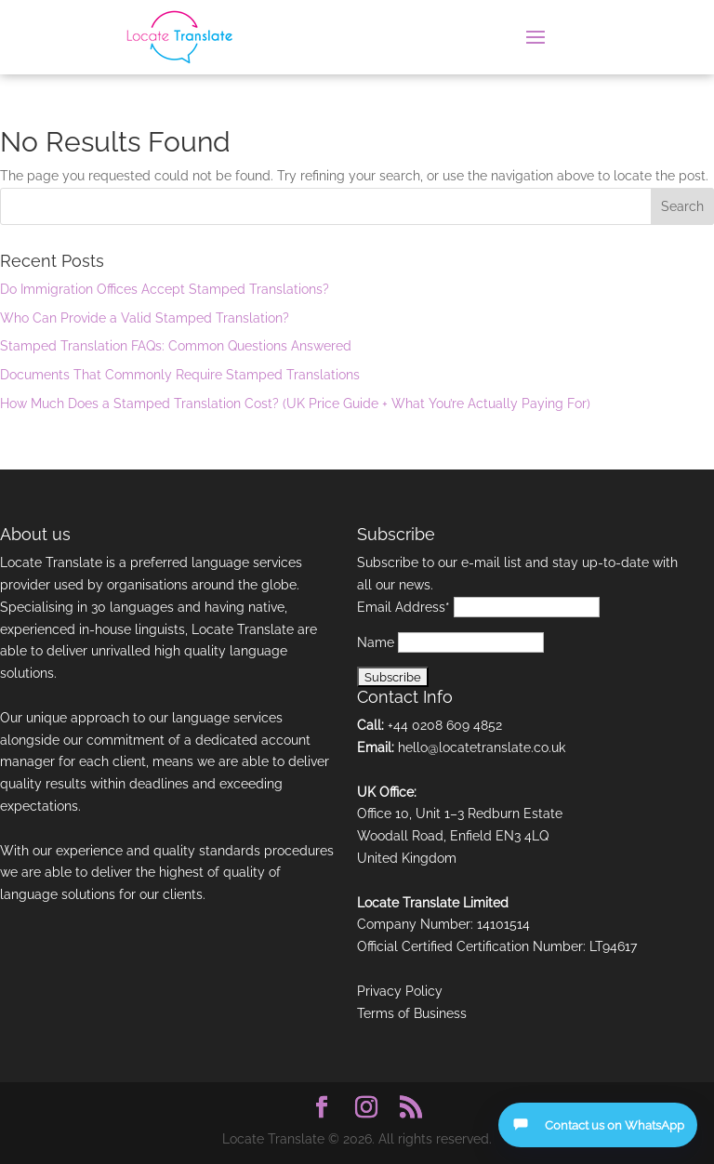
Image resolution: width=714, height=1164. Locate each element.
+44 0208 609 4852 (445, 725)
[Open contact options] (597, 1125)
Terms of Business (412, 1013)
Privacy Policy (400, 991)
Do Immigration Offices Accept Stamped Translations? (164, 289)
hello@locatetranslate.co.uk (481, 747)
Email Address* (403, 607)
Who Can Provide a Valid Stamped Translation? (144, 318)
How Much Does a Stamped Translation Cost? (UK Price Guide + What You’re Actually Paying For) (295, 403)
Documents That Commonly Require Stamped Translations (180, 374)
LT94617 (613, 946)
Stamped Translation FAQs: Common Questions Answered (175, 345)
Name (375, 642)
